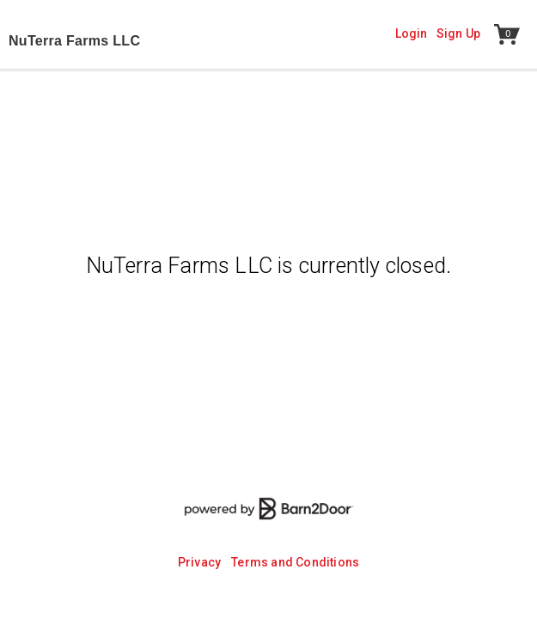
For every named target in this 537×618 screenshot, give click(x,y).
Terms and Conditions (295, 562)
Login (411, 33)
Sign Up (458, 33)
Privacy (199, 562)
